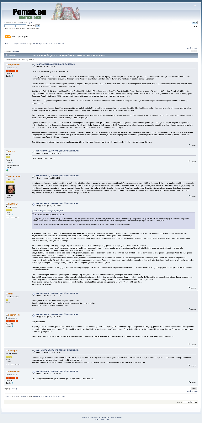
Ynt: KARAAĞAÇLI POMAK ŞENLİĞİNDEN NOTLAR (57, 151)
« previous (189, 48)
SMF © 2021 (94, 417)
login (24, 23)
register (30, 23)
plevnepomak (15, 176)
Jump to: (179, 402)
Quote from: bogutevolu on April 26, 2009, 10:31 (48, 211)
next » (196, 48)
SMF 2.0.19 (85, 417)
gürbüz (11, 151)
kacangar (13, 204)
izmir (10, 294)
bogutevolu (14, 64)
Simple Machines (104, 417)
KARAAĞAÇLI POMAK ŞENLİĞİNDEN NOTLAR (55, 64)
